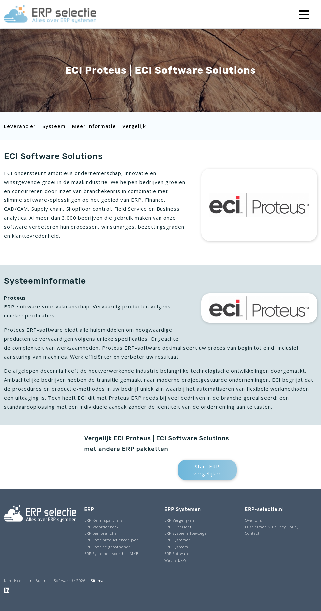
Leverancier (20, 126)
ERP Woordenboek (101, 526)
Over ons (253, 520)
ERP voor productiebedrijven (111, 539)
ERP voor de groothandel (108, 546)
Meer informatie (94, 126)
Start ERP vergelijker (207, 470)
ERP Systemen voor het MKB (111, 553)
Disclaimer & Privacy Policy (271, 526)
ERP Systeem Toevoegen (186, 533)
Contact (252, 533)
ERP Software (176, 553)
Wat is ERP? (175, 560)
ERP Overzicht (178, 526)
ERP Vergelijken (179, 520)
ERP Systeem (176, 546)
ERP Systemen (177, 539)
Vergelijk (134, 126)
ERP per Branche (100, 533)
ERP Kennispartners (103, 520)
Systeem (54, 126)
